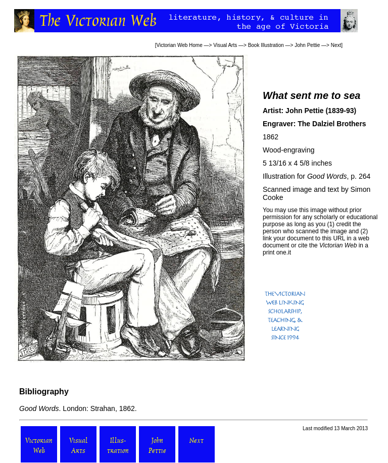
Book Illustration (266, 45)
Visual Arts (225, 45)
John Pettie (307, 45)
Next (336, 45)
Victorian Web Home (179, 45)
